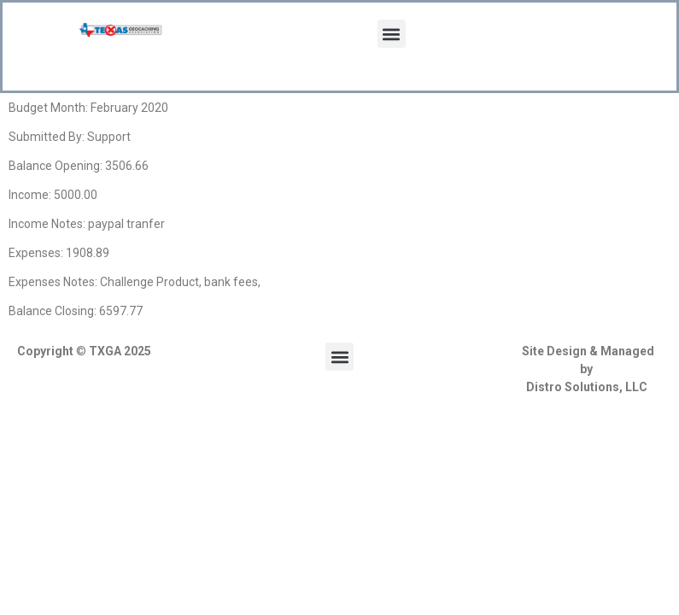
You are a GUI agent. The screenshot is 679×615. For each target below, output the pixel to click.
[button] (392, 34)
